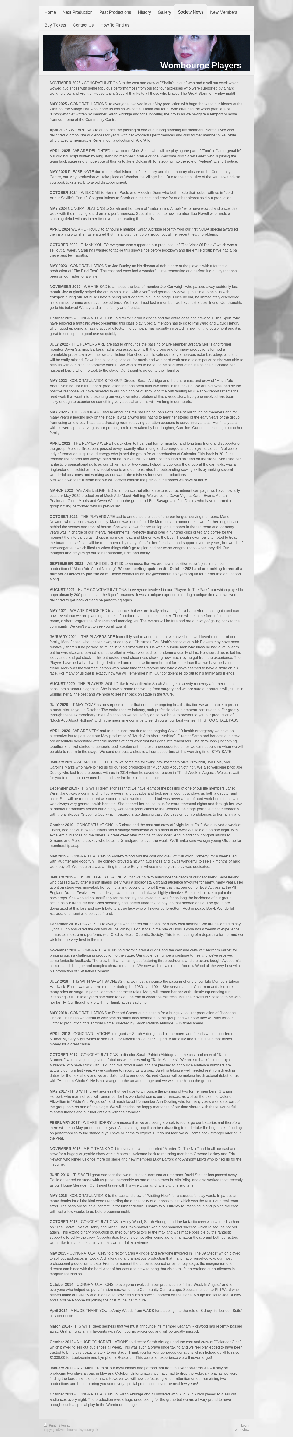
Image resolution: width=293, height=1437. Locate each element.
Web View (241, 1430)
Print (50, 1425)
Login (245, 1425)
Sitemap (64, 1425)
